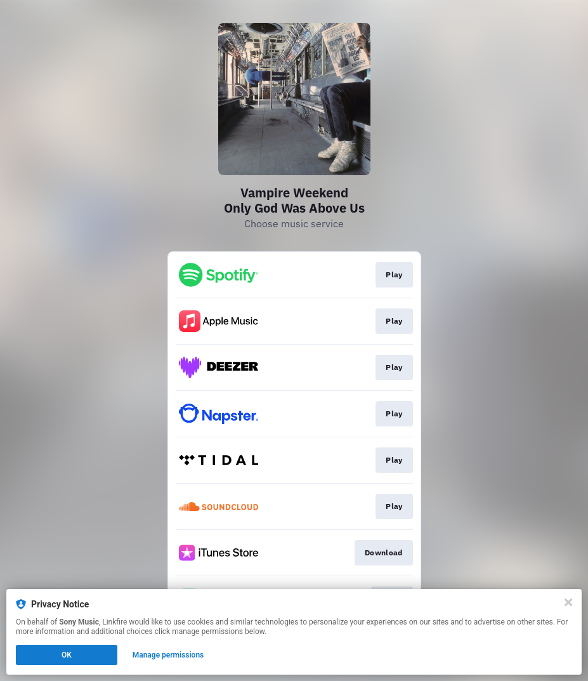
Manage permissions (168, 655)
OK (67, 655)
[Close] (568, 602)
